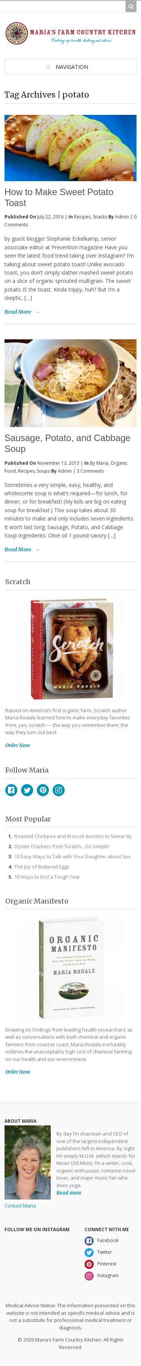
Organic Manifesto (36, 901)
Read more (69, 1192)
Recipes (82, 217)
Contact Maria (20, 1205)
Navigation (72, 66)
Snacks (100, 217)
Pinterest (43, 790)
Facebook (11, 790)
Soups (43, 471)
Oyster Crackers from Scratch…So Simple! (61, 846)
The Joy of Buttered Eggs (42, 866)
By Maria (99, 463)
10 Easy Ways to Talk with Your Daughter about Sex (72, 856)
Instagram (59, 790)
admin (122, 217)
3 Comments (90, 471)
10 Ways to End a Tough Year (47, 876)
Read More (18, 311)
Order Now (17, 745)
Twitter (27, 790)
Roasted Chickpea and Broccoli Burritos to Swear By (73, 836)
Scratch (17, 581)
